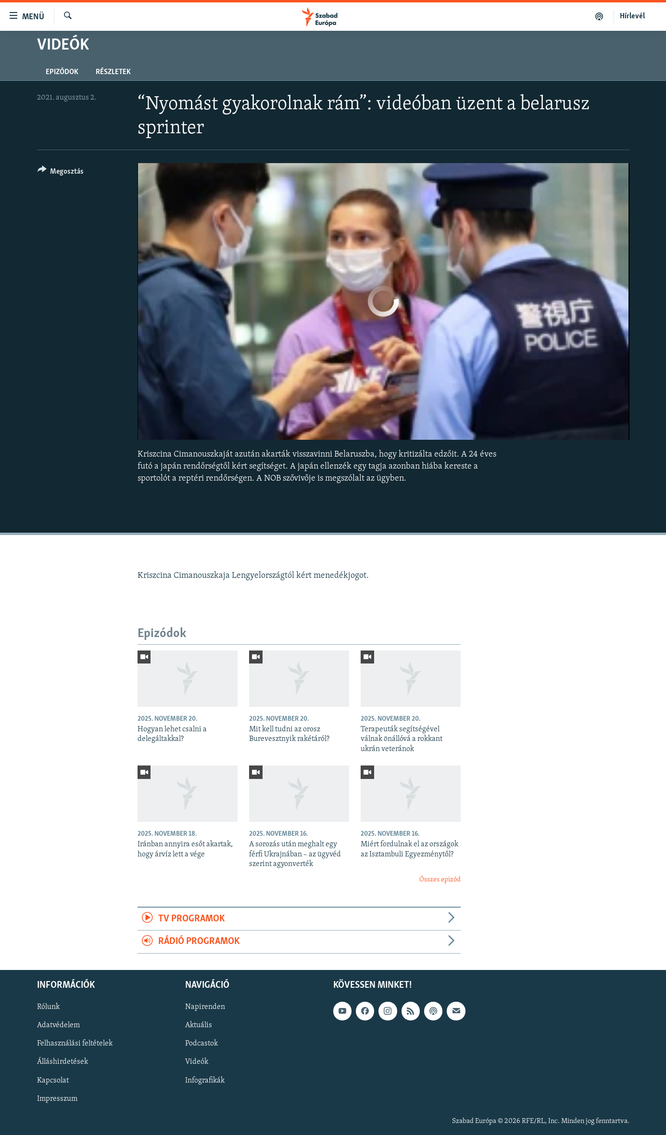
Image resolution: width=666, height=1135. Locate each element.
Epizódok (62, 72)
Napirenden (205, 1007)
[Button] (61, 173)
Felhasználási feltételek (75, 1043)
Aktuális (198, 1025)
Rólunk (48, 1007)
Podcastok (201, 1043)
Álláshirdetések (62, 1062)
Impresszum (57, 1098)
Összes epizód (440, 879)
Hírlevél (632, 16)
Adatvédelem (58, 1025)
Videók (196, 1062)
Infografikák (205, 1080)
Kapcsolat (53, 1080)
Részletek (113, 72)
